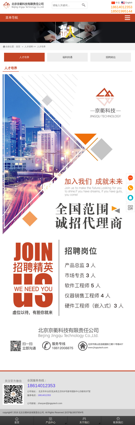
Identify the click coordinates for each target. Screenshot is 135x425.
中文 (115, 2)
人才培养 (41, 46)
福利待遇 (67, 57)
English (126, 2)
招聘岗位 (111, 57)
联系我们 (118, 420)
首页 (18, 46)
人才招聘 (28, 46)
